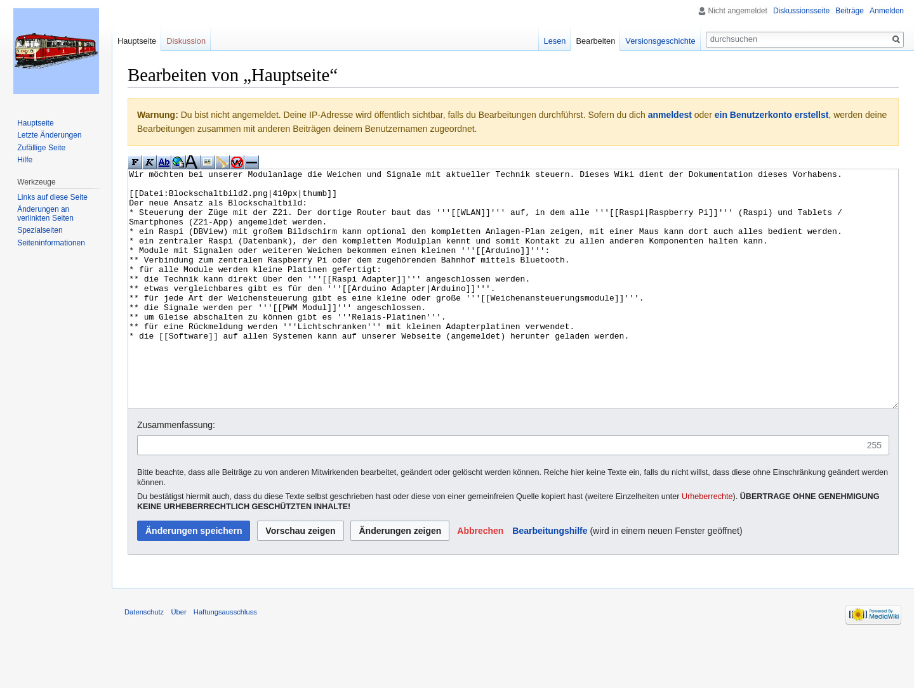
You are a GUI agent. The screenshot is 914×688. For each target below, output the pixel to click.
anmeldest (670, 115)
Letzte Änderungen (49, 135)
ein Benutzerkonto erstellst (772, 115)
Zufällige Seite (41, 147)
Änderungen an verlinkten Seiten (45, 214)
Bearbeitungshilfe (549, 578)
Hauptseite (136, 41)
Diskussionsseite (801, 10)
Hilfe (24, 159)
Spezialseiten (39, 230)
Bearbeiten (595, 41)
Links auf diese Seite (52, 197)
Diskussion (186, 41)
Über (178, 659)
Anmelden (887, 10)
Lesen (555, 41)
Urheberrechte (707, 544)
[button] (480, 578)
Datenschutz (144, 659)
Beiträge (849, 10)
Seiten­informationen (51, 242)
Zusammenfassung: (176, 472)
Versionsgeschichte (660, 41)
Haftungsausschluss (225, 659)
